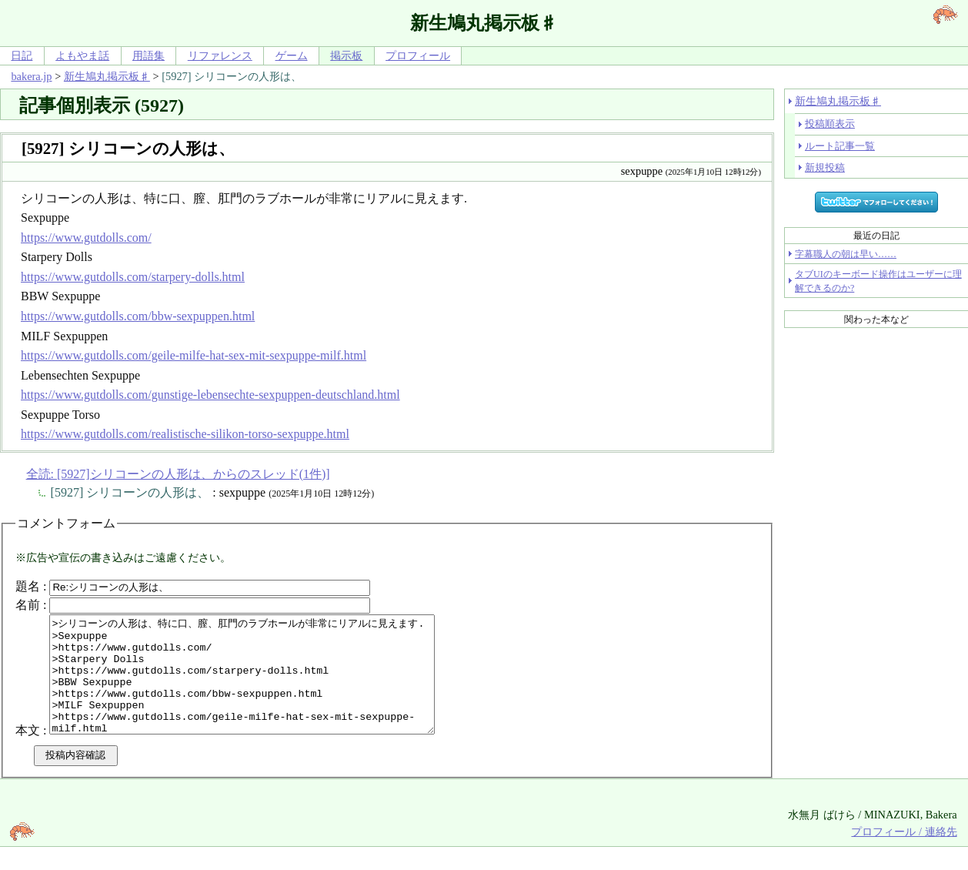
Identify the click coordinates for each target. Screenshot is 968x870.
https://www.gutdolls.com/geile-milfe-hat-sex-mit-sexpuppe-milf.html (193, 355)
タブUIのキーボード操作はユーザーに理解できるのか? (878, 281)
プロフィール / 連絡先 (903, 854)
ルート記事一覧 (840, 146)
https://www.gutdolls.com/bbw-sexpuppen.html (138, 316)
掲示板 (346, 55)
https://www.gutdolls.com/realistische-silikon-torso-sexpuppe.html (185, 433)
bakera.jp (31, 76)
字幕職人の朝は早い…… (845, 254)
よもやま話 (82, 55)
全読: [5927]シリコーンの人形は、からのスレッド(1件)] (178, 473)
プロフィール (418, 55)
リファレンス (220, 55)
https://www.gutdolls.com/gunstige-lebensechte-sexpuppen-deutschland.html (210, 394)
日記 (21, 55)
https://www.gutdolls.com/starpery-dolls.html (133, 276)
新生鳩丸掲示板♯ (107, 76)
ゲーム (291, 55)
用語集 (148, 55)
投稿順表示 (830, 123)
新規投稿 (825, 167)
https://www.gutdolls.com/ (86, 237)
